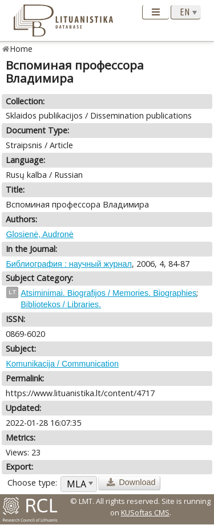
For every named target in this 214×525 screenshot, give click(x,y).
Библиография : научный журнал (68, 263)
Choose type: (32, 482)
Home (21, 48)
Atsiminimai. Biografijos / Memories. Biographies (108, 293)
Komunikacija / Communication (62, 363)
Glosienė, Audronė (39, 234)
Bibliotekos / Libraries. (61, 304)
